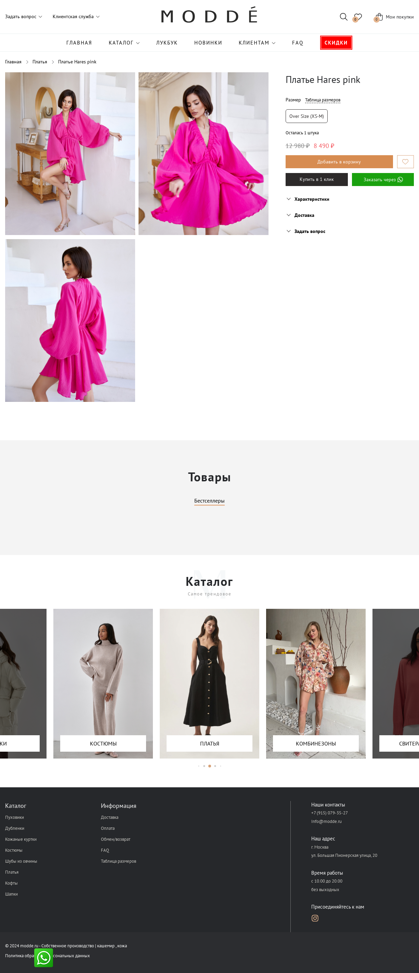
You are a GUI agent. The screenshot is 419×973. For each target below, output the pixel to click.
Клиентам (254, 42)
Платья (11, 872)
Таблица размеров (322, 100)
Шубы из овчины (21, 861)
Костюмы (14, 850)
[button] (198, 766)
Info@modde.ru (326, 821)
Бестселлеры (209, 501)
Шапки (11, 894)
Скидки (336, 42)
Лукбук (167, 42)
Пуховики (14, 817)
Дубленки (14, 828)
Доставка (109, 817)
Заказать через (383, 179)
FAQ (297, 42)
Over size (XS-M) (306, 116)
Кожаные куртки (21, 839)
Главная (79, 42)
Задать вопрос (20, 16)
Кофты (11, 883)
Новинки (208, 42)
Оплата (108, 828)
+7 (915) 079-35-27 (329, 813)
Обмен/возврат (115, 839)
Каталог (121, 42)
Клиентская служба (73, 16)
